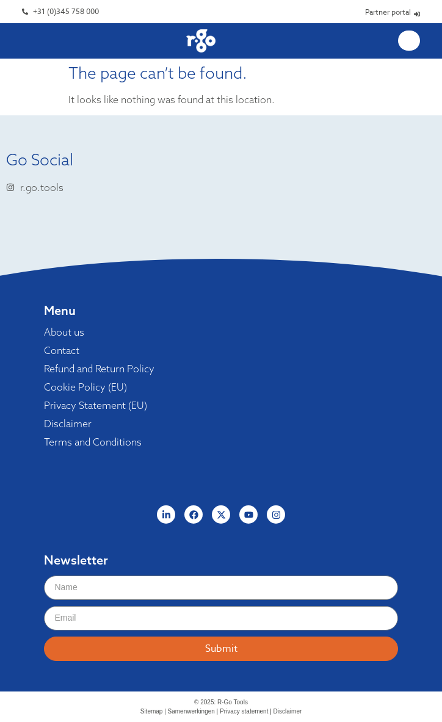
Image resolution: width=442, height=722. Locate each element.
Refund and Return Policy (99, 369)
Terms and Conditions (93, 442)
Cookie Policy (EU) (85, 387)
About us (64, 332)
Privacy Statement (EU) (95, 405)
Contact (61, 350)
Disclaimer (68, 423)
